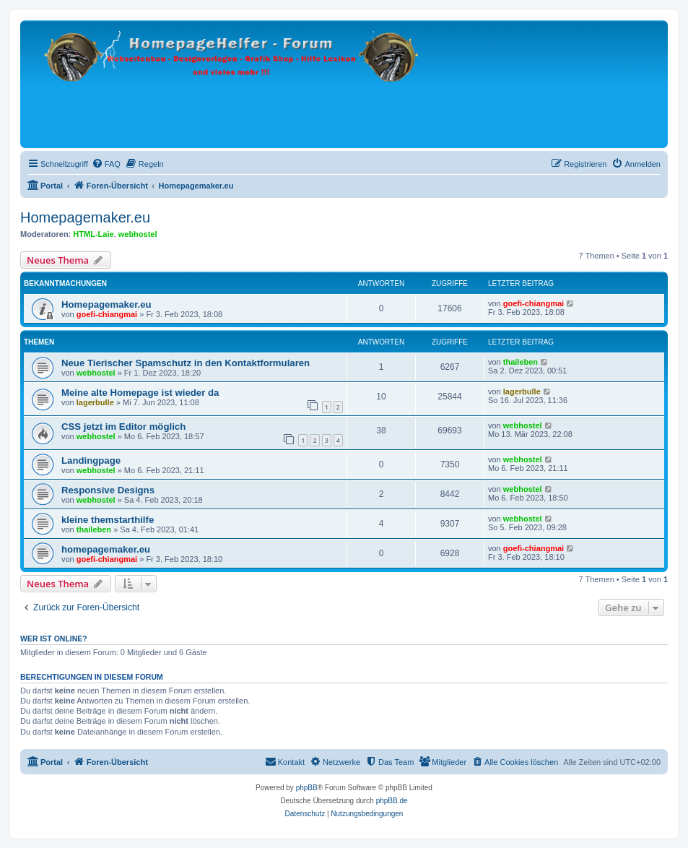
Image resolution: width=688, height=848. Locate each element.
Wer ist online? (53, 638)
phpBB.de (392, 801)
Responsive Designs (107, 490)
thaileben (520, 362)
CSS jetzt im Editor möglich (123, 426)
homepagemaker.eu (105, 549)
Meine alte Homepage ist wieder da (140, 392)
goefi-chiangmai (107, 314)
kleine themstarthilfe (107, 519)
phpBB (307, 788)
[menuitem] (106, 164)
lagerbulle (95, 402)
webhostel (137, 234)
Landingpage (91, 460)
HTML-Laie (93, 234)
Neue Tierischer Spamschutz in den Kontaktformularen (185, 363)
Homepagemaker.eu (85, 217)
